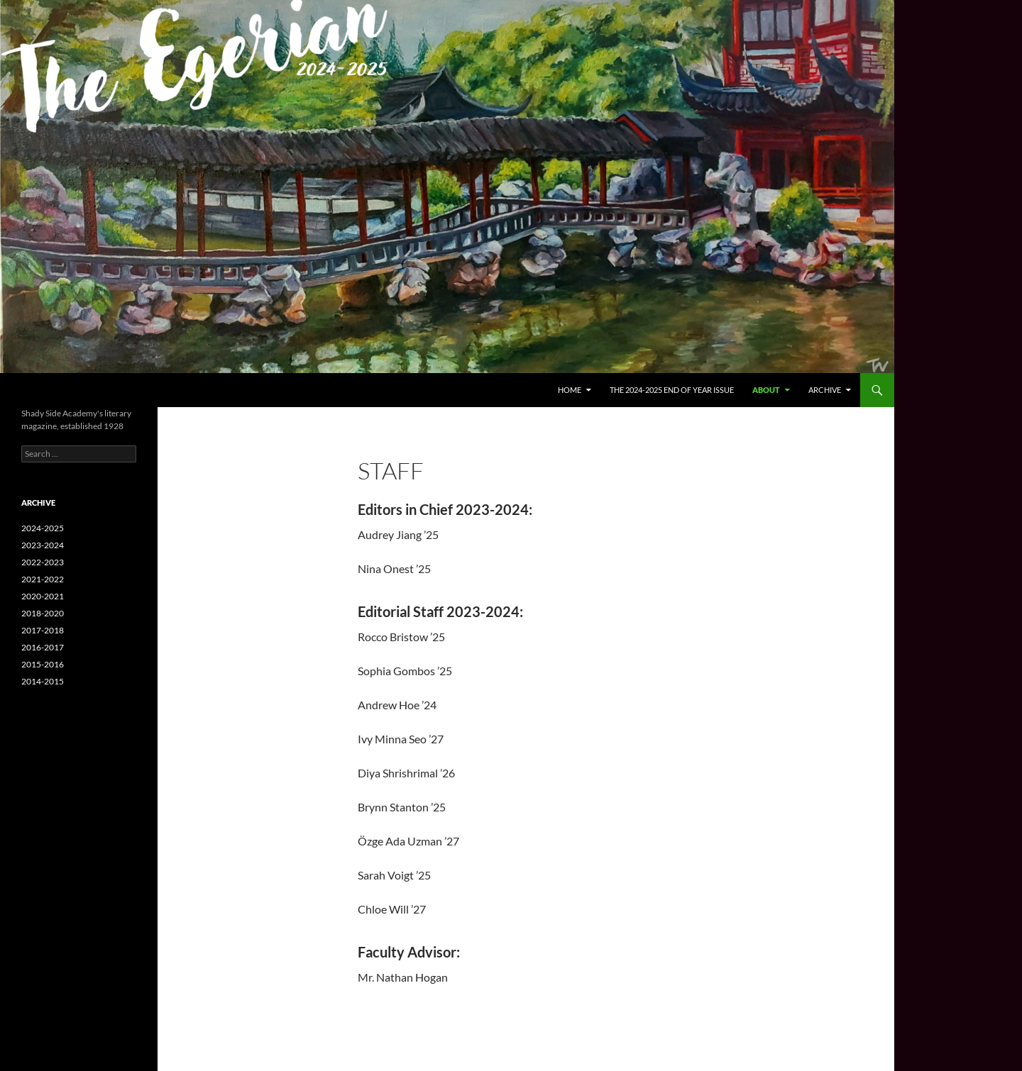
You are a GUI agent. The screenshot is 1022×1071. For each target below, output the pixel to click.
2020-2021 (42, 596)
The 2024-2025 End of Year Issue (672, 389)
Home (569, 389)
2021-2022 (42, 579)
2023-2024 (42, 545)
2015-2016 (42, 664)
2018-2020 (42, 613)
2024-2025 (42, 528)
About (766, 389)
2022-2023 (42, 562)
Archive (824, 389)
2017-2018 (42, 630)
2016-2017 (42, 647)
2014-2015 (42, 681)
